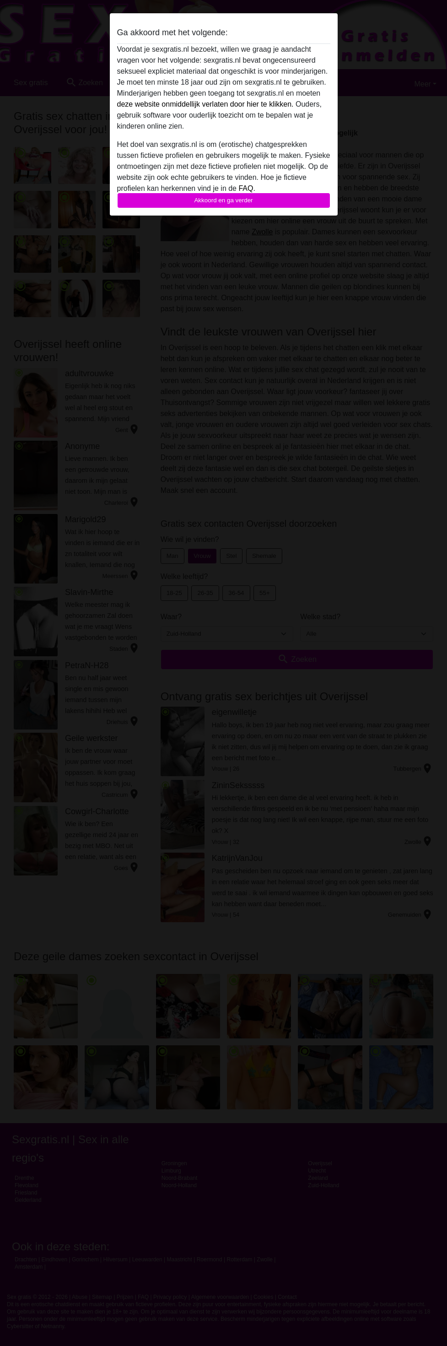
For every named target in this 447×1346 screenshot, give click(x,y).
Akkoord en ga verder (223, 200)
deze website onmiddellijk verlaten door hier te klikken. (205, 104)
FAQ (245, 188)
